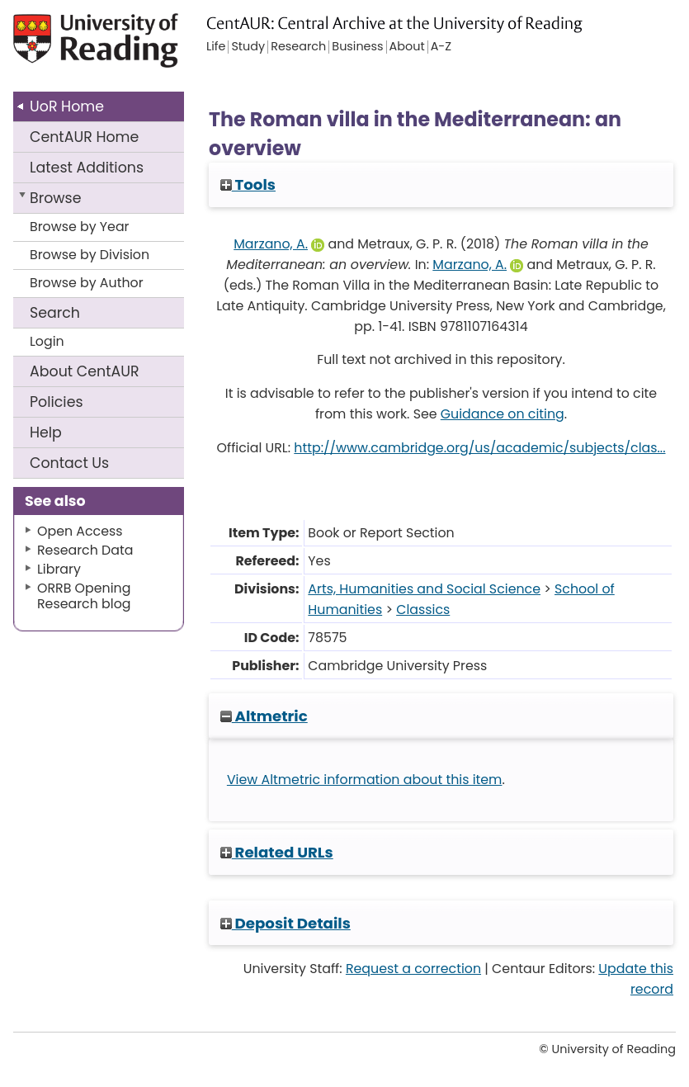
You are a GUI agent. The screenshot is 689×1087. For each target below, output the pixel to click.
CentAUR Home (84, 137)
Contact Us (69, 463)
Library (59, 569)
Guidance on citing (502, 413)
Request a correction (413, 968)
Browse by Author (87, 282)
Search (55, 313)
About (84, 371)
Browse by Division (89, 254)
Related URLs (276, 852)
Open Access (80, 531)
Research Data (85, 550)
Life (215, 47)
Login (47, 341)
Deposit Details (285, 923)
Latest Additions (87, 167)
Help (46, 432)
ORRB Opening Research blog (84, 596)
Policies (56, 402)
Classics (423, 609)
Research (298, 47)
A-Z (441, 47)
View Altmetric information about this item (365, 779)
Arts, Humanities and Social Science (424, 588)
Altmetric (264, 716)
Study (248, 47)
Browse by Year (80, 226)
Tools (248, 184)
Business (357, 47)
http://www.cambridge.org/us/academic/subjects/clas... (479, 447)
